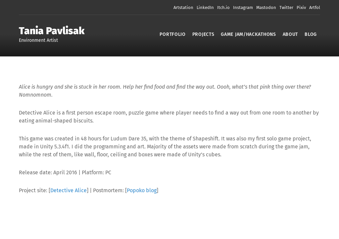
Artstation (183, 7)
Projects (203, 34)
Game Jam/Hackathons (248, 34)
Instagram (243, 7)
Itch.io (223, 7)
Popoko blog (142, 190)
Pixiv (301, 7)
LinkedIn (205, 7)
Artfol (314, 7)
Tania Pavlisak (51, 31)
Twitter (286, 7)
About (290, 34)
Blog (311, 34)
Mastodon (266, 7)
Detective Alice (68, 190)
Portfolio (172, 34)
